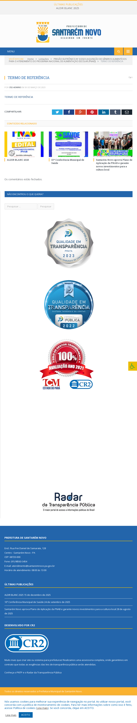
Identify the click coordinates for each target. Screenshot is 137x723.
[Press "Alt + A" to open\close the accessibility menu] (132, 366)
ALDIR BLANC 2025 (67, 8)
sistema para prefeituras (48, 680)
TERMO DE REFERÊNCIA (18, 117)
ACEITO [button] (25, 714)
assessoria (88, 680)
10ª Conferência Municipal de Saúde (24, 622)
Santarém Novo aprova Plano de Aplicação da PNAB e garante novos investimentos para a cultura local (114, 184)
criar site (26, 680)
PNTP (19, 692)
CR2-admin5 (15, 107)
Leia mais (42, 708)
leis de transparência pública (61, 684)
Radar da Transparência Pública (44, 692)
